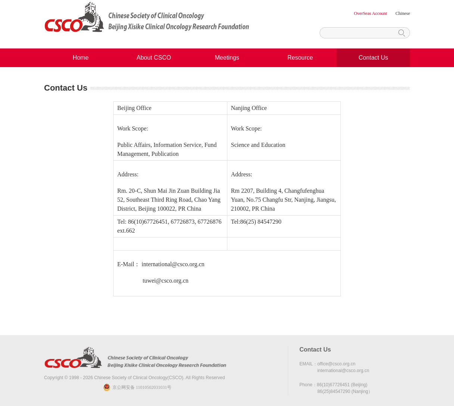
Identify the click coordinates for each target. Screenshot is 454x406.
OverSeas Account (371, 13)
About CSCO (154, 57)
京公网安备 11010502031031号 (142, 387)
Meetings (227, 57)
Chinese (402, 13)
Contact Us (373, 57)
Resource (300, 57)
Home (81, 57)
